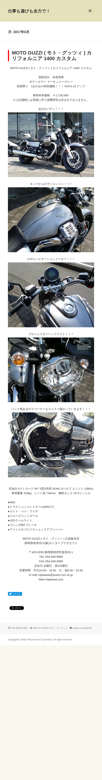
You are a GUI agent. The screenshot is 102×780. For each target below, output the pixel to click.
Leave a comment (82, 628)
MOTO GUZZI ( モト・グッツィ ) (50, 628)
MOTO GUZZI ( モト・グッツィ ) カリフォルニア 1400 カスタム (52, 55)
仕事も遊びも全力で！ (29, 11)
